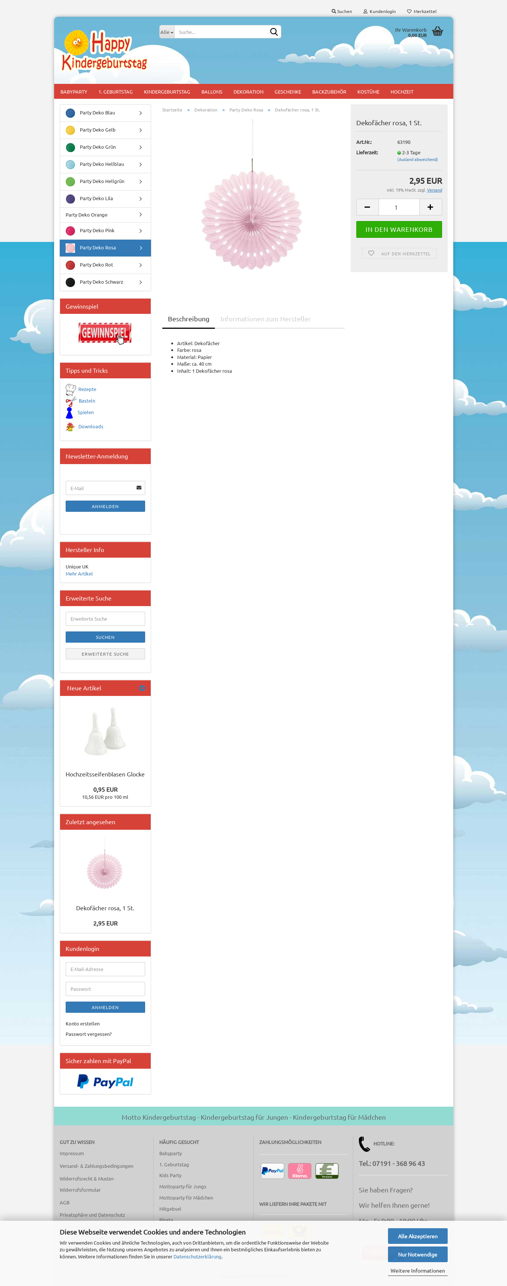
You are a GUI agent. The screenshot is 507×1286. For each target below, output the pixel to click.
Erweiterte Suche (105, 654)
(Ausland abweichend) (417, 159)
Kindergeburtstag (167, 91)
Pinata (166, 1220)
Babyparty (73, 91)
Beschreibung (188, 318)
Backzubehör (329, 91)
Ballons (211, 91)
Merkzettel (421, 11)
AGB (64, 1202)
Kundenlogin (379, 11)
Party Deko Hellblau (95, 164)
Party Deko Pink (90, 231)
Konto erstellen (83, 1023)
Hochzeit (402, 91)
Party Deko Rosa (91, 248)
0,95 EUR (105, 789)
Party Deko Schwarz (94, 282)
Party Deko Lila (89, 199)
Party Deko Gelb (91, 130)
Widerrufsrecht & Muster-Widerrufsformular (87, 1184)
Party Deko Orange (86, 214)
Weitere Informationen (418, 1270)
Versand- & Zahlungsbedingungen (96, 1166)
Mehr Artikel (79, 573)
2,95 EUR (105, 923)
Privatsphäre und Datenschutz (92, 1214)
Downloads (90, 426)
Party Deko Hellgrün (95, 181)
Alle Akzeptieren (418, 1236)
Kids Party (170, 1175)
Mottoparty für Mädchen (186, 1197)
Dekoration (248, 91)
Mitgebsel (170, 1208)
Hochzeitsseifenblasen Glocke (105, 774)
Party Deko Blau (90, 113)
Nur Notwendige (417, 1254)
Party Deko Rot (89, 265)
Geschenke (288, 91)
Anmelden (105, 506)
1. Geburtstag (115, 91)
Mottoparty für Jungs (182, 1186)
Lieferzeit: (367, 152)
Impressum (72, 1153)
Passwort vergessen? (89, 1034)
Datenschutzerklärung (197, 1256)
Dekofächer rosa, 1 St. (105, 907)
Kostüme (368, 91)
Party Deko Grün (91, 147)
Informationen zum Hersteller (265, 318)
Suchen (342, 11)
